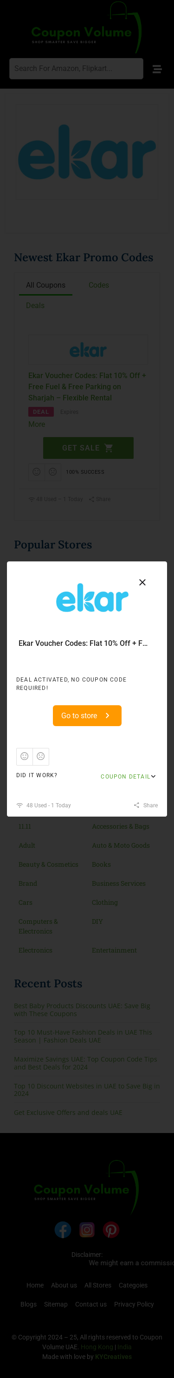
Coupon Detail (125, 776)
